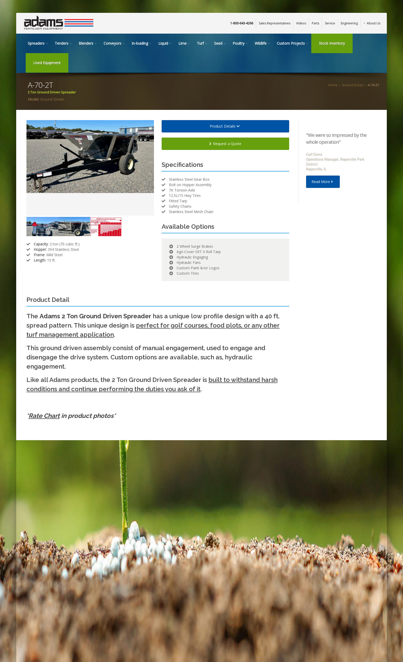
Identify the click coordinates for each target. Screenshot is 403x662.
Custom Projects (291, 43)
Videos (301, 23)
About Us (371, 23)
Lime (182, 43)
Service (330, 23)
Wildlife (261, 43)
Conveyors (112, 43)
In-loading (140, 43)
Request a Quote (225, 143)
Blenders (86, 43)
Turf (200, 43)
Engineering (349, 23)
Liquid (163, 43)
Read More (323, 181)
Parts (315, 23)
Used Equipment (47, 62)
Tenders (61, 43)
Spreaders (36, 43)
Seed (218, 43)
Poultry (238, 43)
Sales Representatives (274, 23)
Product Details (225, 126)
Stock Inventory (332, 43)
